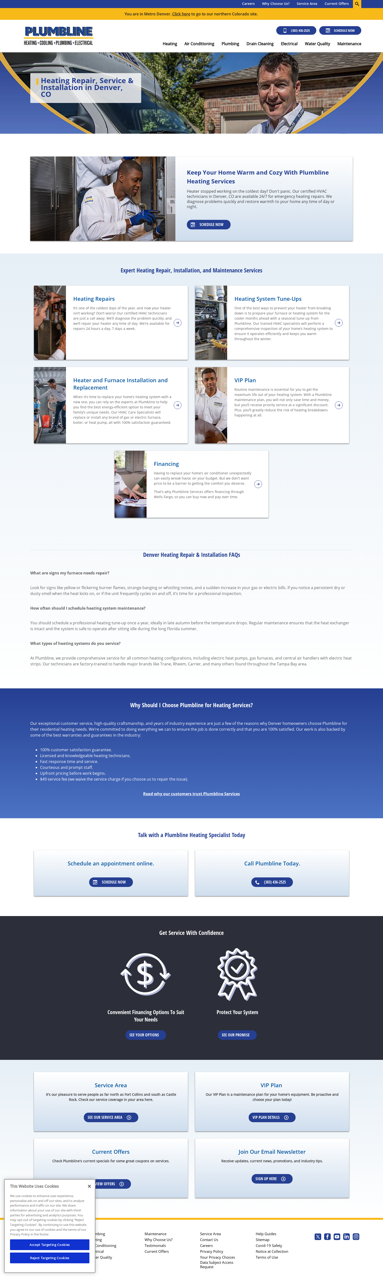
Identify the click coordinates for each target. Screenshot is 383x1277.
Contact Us (209, 1239)
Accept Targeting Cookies (50, 1245)
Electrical (289, 43)
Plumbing (230, 43)
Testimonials (155, 1245)
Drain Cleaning (260, 43)
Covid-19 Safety (269, 1245)
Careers (248, 3)
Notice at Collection (272, 1251)
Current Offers (337, 3)
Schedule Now (207, 224)
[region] (50, 1226)
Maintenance (349, 43)
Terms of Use (267, 1257)
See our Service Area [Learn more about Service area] (109, 1117)
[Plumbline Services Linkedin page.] (346, 1237)
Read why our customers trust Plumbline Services (191, 793)
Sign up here (270, 1178)
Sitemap (262, 1239)
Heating (170, 43)
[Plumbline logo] (58, 35)
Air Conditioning (199, 43)
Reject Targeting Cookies (49, 1258)
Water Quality (317, 43)
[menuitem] (248, 4)
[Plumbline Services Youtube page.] (337, 1237)
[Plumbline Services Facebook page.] (327, 1237)
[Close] (89, 1186)
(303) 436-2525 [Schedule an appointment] (270, 882)
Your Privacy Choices (217, 1257)
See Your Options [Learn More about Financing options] (144, 1035)
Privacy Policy (211, 1251)
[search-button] (357, 4)
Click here (181, 14)
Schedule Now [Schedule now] (340, 30)
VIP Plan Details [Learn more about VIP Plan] (270, 1117)
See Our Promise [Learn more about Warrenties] (236, 1035)
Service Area (307, 3)
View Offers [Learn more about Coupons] (109, 1184)
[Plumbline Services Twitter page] (318, 1237)
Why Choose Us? (275, 3)
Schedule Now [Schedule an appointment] (109, 882)
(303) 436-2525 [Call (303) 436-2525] (296, 30)
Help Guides (266, 1234)
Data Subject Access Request (216, 1264)
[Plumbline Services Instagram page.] (356, 1237)
